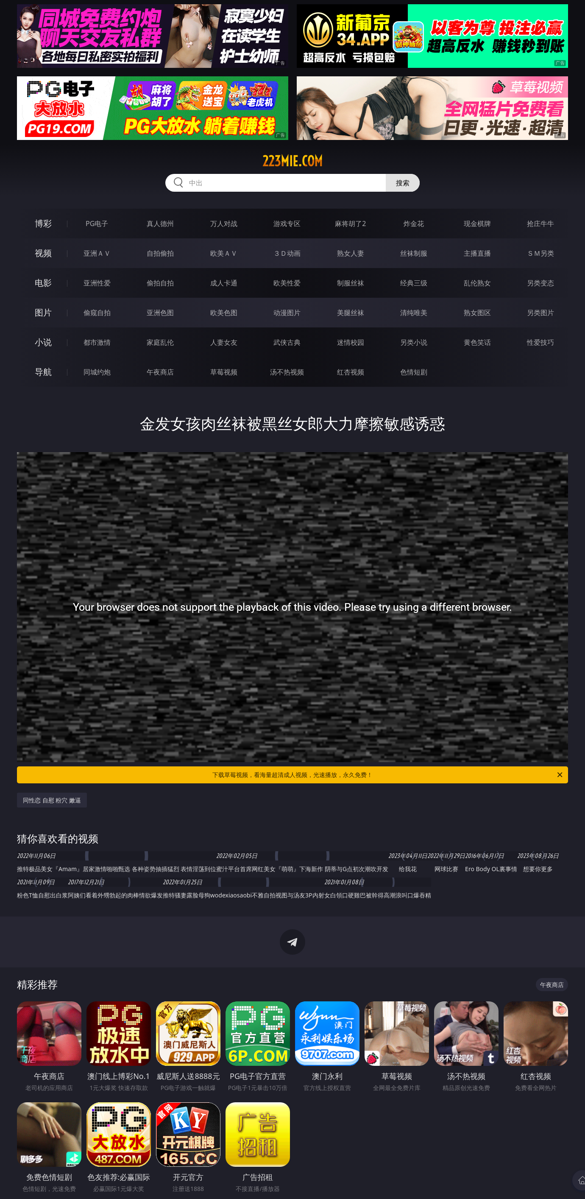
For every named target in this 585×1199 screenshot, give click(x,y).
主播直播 (477, 253)
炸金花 (414, 223)
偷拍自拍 (160, 283)
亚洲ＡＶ (97, 253)
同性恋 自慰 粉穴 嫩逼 (52, 800)
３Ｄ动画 (287, 253)
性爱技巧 (540, 342)
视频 (43, 253)
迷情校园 (350, 342)
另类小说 (413, 342)
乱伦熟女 (477, 283)
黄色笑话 (477, 342)
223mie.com (292, 161)
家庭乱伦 (160, 342)
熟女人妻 (350, 253)
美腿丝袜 (350, 312)
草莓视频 (223, 372)
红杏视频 (350, 372)
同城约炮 (97, 372)
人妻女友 (223, 342)
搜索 (403, 182)
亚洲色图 (160, 312)
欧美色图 (223, 312)
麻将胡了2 (350, 223)
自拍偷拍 (160, 253)
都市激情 (97, 342)
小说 (43, 342)
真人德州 (160, 223)
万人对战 (223, 223)
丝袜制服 (413, 253)
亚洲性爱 (97, 283)
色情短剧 (413, 372)
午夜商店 (160, 372)
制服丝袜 (350, 283)
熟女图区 (477, 312)
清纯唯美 (413, 312)
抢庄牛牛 (540, 223)
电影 (43, 282)
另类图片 (540, 312)
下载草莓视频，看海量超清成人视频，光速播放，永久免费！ (388, 775)
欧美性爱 (287, 283)
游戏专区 (287, 223)
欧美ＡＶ (223, 253)
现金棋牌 (477, 223)
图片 (43, 312)
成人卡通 (223, 283)
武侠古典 (287, 342)
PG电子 (97, 223)
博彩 (43, 223)
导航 (43, 371)
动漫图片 (287, 312)
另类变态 (540, 283)
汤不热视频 (287, 372)
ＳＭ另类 (540, 253)
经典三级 (413, 283)
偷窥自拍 (97, 312)
